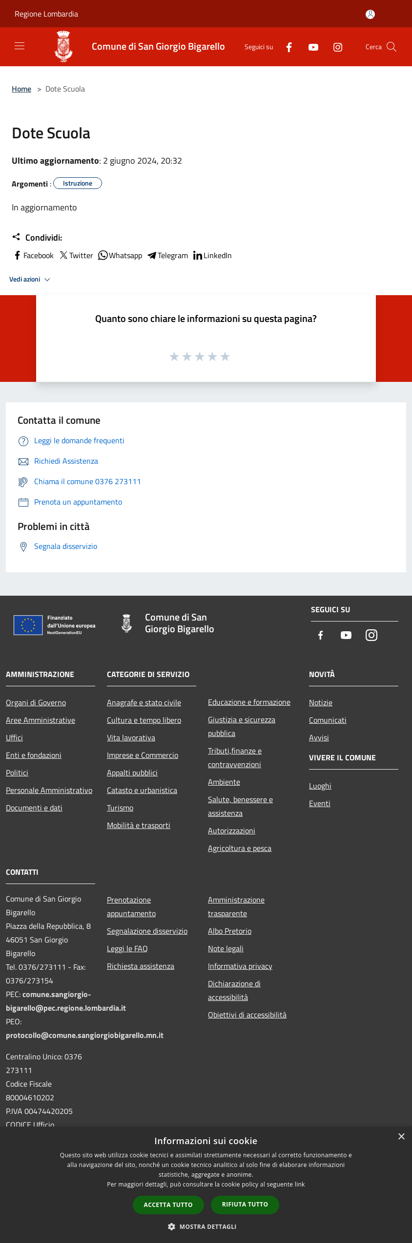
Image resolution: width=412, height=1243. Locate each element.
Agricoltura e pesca (239, 848)
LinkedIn (212, 255)
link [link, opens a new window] (300, 1184)
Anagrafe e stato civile (144, 702)
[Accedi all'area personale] (370, 14)
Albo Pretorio (229, 931)
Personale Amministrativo (49, 790)
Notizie (320, 702)
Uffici (14, 737)
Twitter (75, 255)
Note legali (226, 948)
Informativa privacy (240, 966)
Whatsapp (119, 255)
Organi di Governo (36, 702)
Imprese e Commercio (142, 755)
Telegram (167, 255)
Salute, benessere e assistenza (240, 806)
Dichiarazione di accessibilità (234, 990)
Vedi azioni (31, 279)
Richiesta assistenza (140, 966)
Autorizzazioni (231, 830)
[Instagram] (334, 46)
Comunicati (328, 720)
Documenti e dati (34, 807)
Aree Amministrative (40, 720)
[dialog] (206, 1185)
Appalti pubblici (132, 772)
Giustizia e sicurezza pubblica (241, 726)
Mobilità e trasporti (138, 825)
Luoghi (320, 785)
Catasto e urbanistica (142, 790)
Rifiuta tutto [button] (245, 1204)
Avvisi (319, 737)
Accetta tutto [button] (168, 1205)
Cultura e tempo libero (144, 720)
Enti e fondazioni (34, 755)
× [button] (401, 1137)
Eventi (319, 803)
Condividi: (37, 238)
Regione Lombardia (46, 13)
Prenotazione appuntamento (131, 906)
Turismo (120, 807)
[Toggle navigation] (19, 46)
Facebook (33, 255)
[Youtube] (309, 46)
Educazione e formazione (249, 702)
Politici (17, 772)
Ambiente (224, 782)
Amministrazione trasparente (236, 906)
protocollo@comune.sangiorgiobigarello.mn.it (85, 1035)
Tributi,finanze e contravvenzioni (235, 757)
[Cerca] (391, 47)
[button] (206, 1226)
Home (21, 88)
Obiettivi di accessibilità (247, 1014)
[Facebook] (285, 46)
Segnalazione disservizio (147, 931)
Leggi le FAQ (127, 948)
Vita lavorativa (131, 737)
